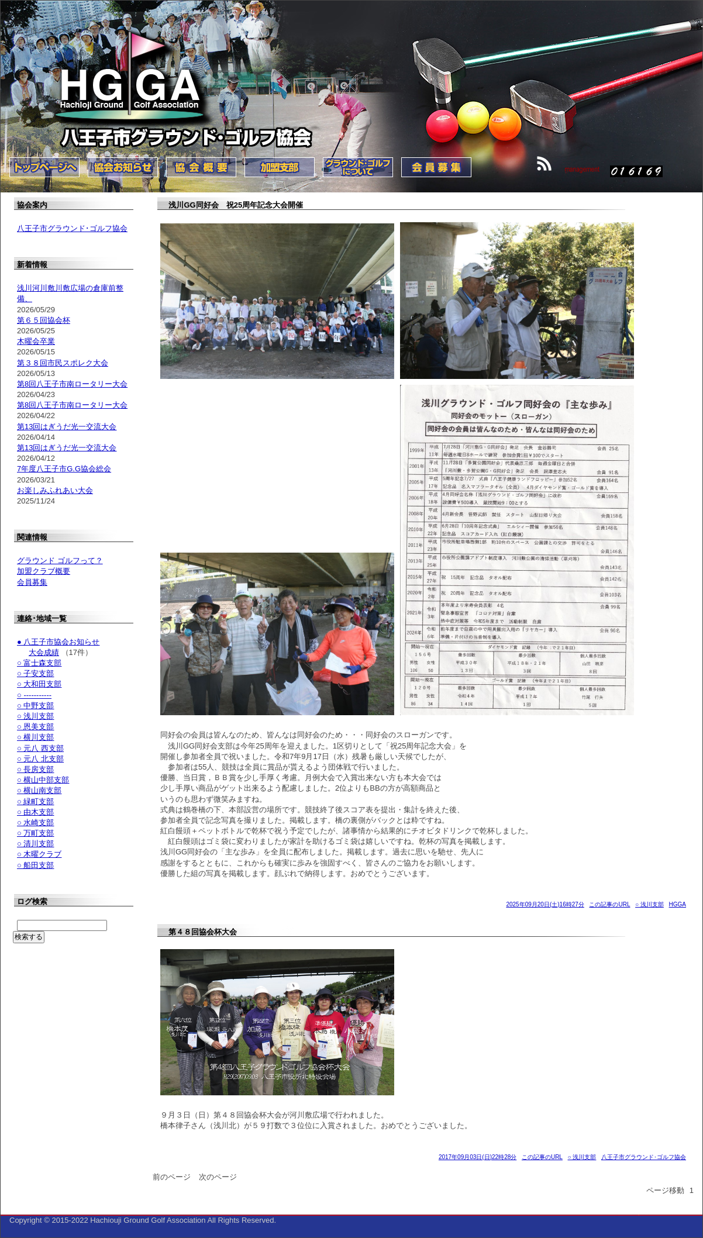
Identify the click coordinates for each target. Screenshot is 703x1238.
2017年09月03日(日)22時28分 (477, 1157)
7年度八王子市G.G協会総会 (64, 468)
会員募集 (32, 582)
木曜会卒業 (36, 341)
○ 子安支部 (35, 673)
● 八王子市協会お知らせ (58, 641)
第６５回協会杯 (43, 320)
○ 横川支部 (35, 737)
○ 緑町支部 (35, 801)
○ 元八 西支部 (40, 748)
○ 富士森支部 (39, 662)
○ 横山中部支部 (43, 779)
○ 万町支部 (35, 833)
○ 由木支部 (35, 812)
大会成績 (44, 652)
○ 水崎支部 (35, 822)
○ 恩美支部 (35, 726)
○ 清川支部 (35, 843)
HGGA (677, 904)
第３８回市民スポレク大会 (62, 362)
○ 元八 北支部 (40, 758)
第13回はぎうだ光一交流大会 (66, 426)
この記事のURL (609, 904)
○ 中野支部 (35, 705)
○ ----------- (34, 695)
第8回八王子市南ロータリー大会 (72, 384)
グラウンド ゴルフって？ (60, 560)
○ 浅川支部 (649, 904)
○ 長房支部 (35, 769)
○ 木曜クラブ (39, 854)
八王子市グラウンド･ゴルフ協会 (643, 1157)
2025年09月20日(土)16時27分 (545, 904)
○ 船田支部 (35, 865)
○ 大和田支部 (39, 684)
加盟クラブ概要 (43, 571)
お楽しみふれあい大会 (55, 490)
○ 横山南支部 (39, 790)
